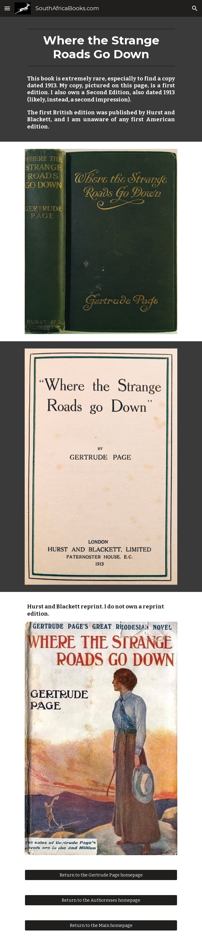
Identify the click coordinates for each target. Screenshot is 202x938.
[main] (101, 47)
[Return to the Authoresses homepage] (101, 900)
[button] (7, 8)
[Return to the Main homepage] (101, 925)
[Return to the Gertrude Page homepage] (101, 875)
